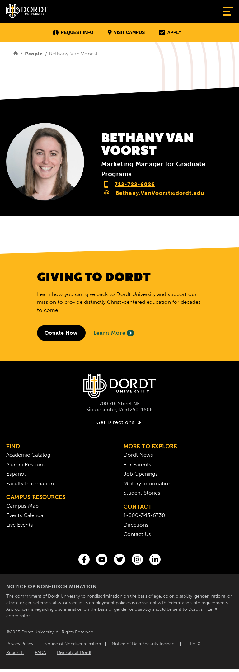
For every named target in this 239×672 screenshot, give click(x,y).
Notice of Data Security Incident (144, 643)
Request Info (73, 32)
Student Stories (142, 493)
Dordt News (138, 455)
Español (16, 474)
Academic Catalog (28, 455)
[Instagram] (137, 559)
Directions (136, 525)
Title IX (193, 643)
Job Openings (141, 474)
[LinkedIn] (155, 559)
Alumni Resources (28, 464)
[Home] (15, 54)
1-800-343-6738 (144, 515)
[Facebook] (84, 559)
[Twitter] (119, 559)
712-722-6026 (135, 184)
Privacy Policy (19, 643)
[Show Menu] (228, 11)
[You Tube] (101, 559)
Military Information (147, 483)
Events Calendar (25, 515)
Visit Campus (126, 32)
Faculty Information (30, 483)
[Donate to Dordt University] (61, 333)
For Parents (137, 464)
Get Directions (119, 422)
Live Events (19, 525)
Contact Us (137, 534)
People (34, 54)
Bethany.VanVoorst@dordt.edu (159, 193)
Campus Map (22, 506)
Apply (170, 32)
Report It (15, 652)
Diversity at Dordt (74, 652)
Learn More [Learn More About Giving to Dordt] (113, 333)
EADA (40, 652)
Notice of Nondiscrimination (72, 643)
